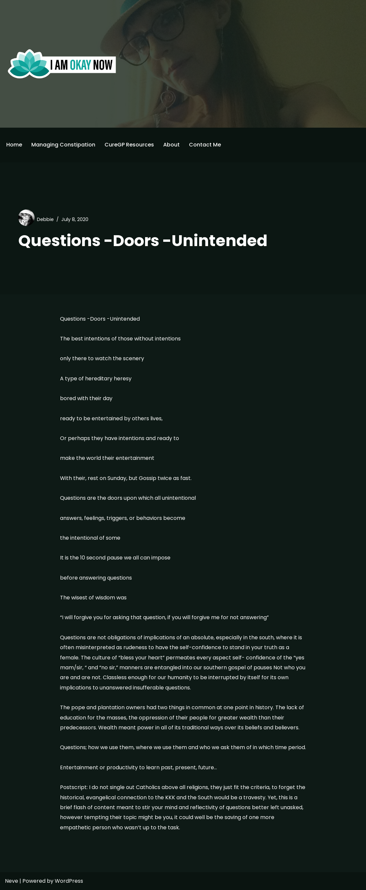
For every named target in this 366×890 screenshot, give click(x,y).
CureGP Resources (129, 144)
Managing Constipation (63, 144)
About (171, 144)
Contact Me (205, 144)
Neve (11, 881)
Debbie (45, 219)
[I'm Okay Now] (62, 63)
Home (14, 144)
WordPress (69, 881)
